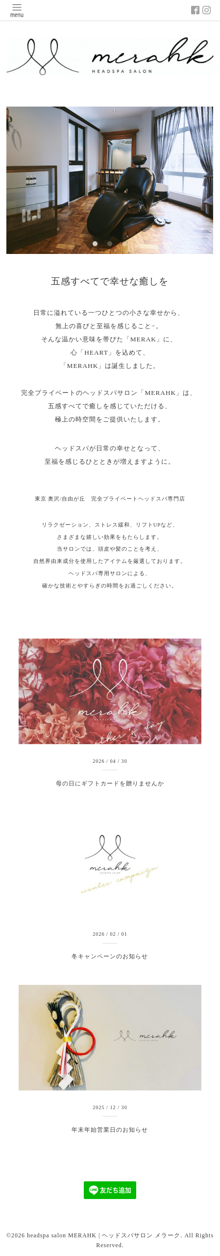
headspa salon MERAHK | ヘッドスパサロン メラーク (103, 1235)
